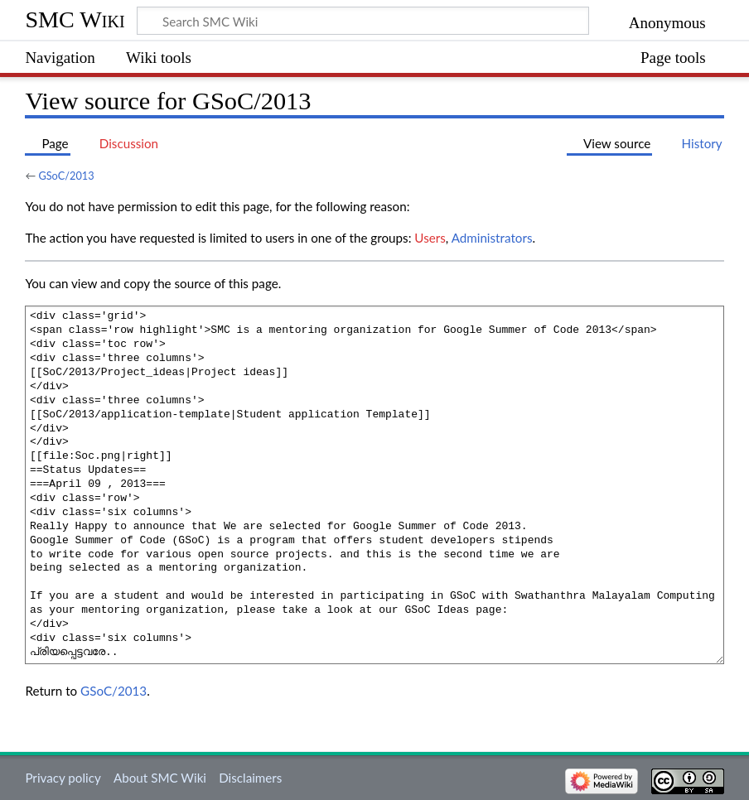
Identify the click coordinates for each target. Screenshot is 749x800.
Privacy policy (62, 777)
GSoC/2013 (66, 175)
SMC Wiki (74, 19)
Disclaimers (250, 777)
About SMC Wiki (160, 777)
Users (429, 237)
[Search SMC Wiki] (363, 20)
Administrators (492, 237)
